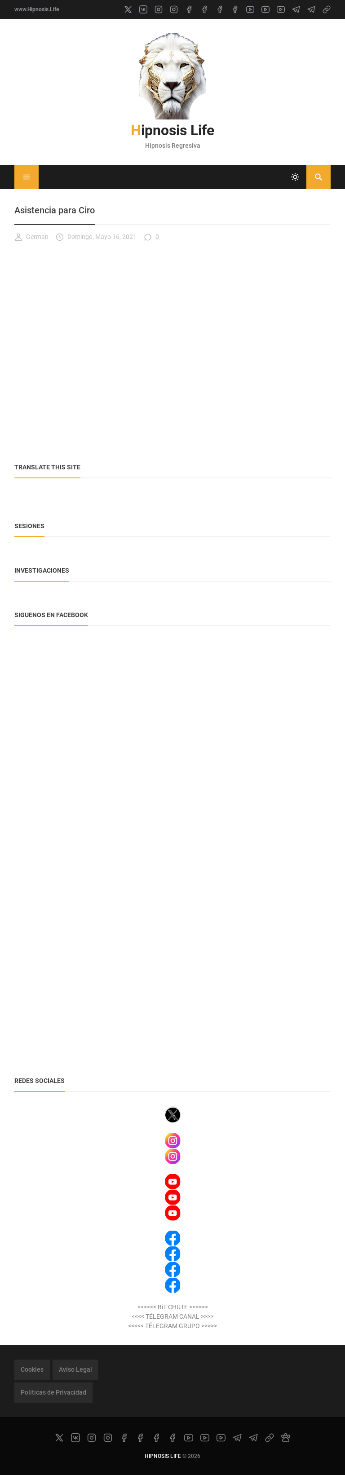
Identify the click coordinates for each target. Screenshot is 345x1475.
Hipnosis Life (172, 130)
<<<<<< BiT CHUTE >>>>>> (172, 1307)
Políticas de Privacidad (53, 1392)
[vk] (143, 9)
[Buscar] (318, 177)
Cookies (32, 1369)
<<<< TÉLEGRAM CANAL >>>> (172, 1316)
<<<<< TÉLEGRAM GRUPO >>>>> (172, 1325)
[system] (295, 177)
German (31, 237)
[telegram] (296, 9)
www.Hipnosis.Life (36, 9)
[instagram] (159, 9)
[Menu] (26, 177)
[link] (327, 9)
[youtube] (250, 9)
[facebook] (189, 9)
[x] (128, 9)
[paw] (285, 1437)
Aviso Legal (75, 1369)
